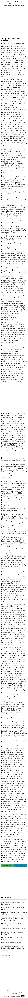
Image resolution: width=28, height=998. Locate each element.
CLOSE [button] (22, 996)
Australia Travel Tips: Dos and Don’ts (13, 929)
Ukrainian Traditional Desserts (11, 943)
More (18, 996)
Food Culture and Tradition (14, 2)
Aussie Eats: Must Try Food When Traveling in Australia (12, 919)
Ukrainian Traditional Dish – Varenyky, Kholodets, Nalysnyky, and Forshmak (13, 947)
